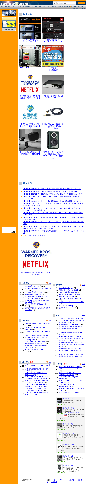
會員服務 (74, 6)
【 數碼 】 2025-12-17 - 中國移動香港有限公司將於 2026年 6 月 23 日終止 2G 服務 (52, 194)
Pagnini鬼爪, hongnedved (68, 292)
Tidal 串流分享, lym (66, 288)
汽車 (44, 6)
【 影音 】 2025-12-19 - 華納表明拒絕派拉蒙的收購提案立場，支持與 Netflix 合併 (52, 189)
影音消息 (7, 6)
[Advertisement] (52, 169)
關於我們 (80, 6)
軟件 (34, 235)
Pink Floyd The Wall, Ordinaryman (71, 298)
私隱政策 (54, 482)
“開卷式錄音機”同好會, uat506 (35, 304)
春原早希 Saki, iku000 (66, 308)
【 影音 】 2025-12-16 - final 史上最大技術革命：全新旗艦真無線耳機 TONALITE (52, 201)
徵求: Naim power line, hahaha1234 (71, 369)
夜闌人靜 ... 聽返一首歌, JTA (69, 290)
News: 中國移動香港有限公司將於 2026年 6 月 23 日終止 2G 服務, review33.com (37, 337)
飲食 (48, 6)
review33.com (39, 480)
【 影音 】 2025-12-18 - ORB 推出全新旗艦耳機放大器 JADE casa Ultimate (50, 191)
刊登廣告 (71, 480)
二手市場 (53, 6)
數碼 (39, 235)
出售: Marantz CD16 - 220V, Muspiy (38, 365)
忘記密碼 (82, 8)
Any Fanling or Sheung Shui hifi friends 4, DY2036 (36, 297)
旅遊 (40, 6)
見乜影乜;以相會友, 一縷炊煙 (35, 349)
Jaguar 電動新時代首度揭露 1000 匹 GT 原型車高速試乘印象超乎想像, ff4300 (71, 344)
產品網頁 (67, 6)
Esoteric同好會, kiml (32, 286)
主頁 (2, 6)
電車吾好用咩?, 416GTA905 (69, 324)
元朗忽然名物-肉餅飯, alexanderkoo (37, 331)
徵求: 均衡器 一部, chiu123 (68, 392)
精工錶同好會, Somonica (34, 343)
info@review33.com (58, 480)
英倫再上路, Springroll (33, 294)
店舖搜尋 (60, 6)
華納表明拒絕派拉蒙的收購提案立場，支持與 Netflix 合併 (36, 272)
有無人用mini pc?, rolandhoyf (35, 341)
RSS (49, 283)
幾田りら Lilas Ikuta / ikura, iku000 (71, 302)
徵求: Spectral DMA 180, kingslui (70, 367)
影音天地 (14, 6)
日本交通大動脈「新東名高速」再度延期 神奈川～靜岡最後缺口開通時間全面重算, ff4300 (71, 320)
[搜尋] (64, 3)
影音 (30, 235)
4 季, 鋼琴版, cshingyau (67, 306)
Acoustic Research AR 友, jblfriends (38, 288)
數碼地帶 (27, 6)
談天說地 (34, 6)
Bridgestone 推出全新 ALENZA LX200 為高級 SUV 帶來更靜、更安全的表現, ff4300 (71, 338)
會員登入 (75, 8)
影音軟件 (21, 6)
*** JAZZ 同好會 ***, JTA (33, 292)
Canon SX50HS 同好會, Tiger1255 (37, 323)
